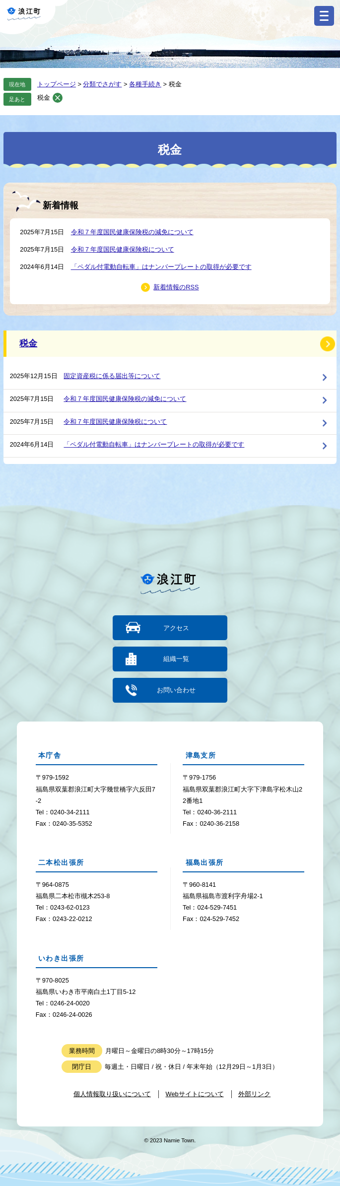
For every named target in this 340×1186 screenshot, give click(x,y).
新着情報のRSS (176, 287)
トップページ (56, 84)
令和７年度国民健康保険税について (122, 249)
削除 (58, 98)
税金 (43, 97)
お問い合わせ (176, 690)
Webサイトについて (195, 1094)
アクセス (176, 627)
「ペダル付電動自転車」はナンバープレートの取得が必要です (161, 266)
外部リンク (254, 1094)
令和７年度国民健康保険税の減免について (132, 232)
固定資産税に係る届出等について (112, 376)
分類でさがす (102, 84)
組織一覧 (176, 658)
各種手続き (145, 84)
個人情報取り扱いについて (112, 1094)
